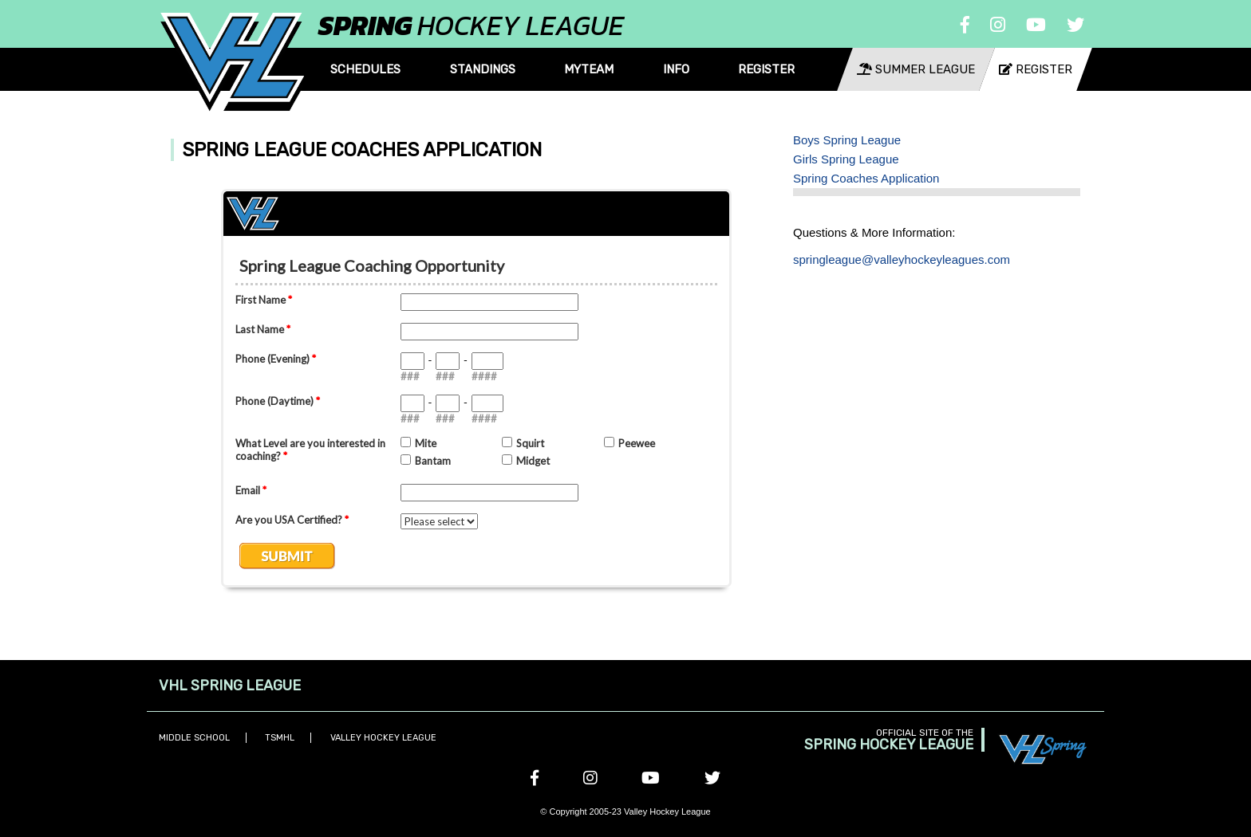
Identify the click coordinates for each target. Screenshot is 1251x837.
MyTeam (589, 69)
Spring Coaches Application (866, 178)
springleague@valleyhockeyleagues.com (901, 259)
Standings (482, 69)
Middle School (194, 738)
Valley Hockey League (383, 738)
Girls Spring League (846, 159)
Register (766, 69)
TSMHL (279, 738)
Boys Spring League (847, 140)
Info (676, 69)
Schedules (365, 69)
